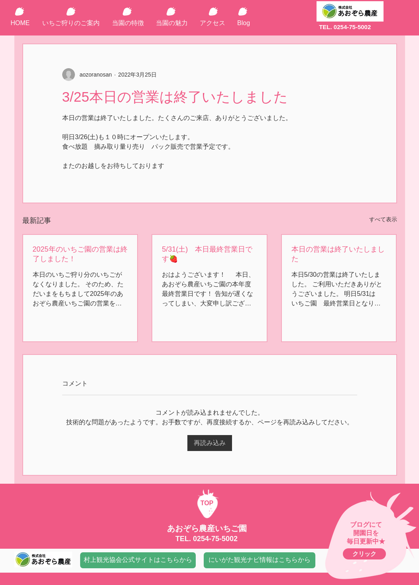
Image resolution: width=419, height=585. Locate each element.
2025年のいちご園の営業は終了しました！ (80, 254)
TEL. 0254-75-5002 (345, 27)
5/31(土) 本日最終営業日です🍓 (207, 254)
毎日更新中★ (366, 541)
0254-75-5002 (215, 539)
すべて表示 (383, 219)
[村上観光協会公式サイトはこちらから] (138, 560)
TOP (207, 503)
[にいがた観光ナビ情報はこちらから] (259, 560)
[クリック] (364, 553)
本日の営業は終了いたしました (338, 254)
